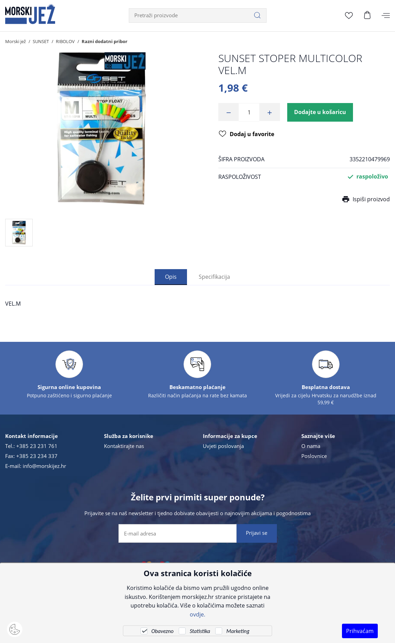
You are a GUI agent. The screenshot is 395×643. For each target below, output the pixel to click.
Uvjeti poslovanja (223, 445)
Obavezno (163, 631)
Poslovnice (314, 455)
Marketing (237, 631)
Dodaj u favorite (246, 135)
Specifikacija (214, 276)
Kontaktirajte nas (124, 445)
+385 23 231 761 (37, 445)
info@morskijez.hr (44, 465)
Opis (171, 276)
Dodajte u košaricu (320, 112)
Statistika (200, 631)
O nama (310, 445)
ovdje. (197, 614)
